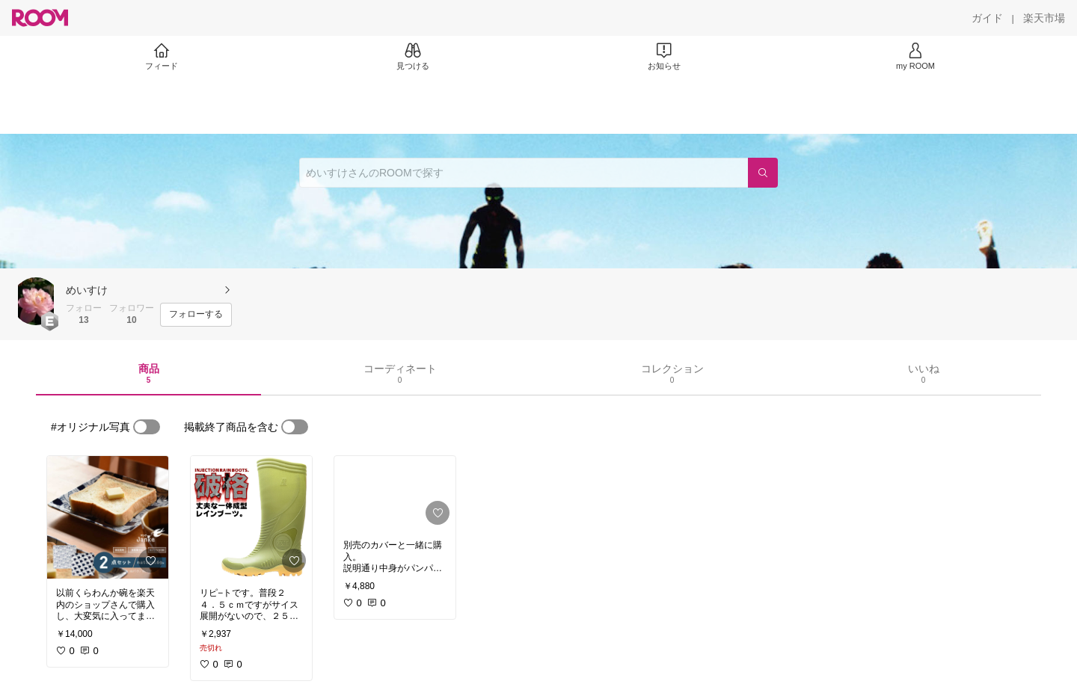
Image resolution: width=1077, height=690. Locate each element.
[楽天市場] (1044, 18)
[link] (107, 517)
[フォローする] (196, 315)
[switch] (146, 426)
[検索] (763, 173)
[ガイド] (987, 18)
